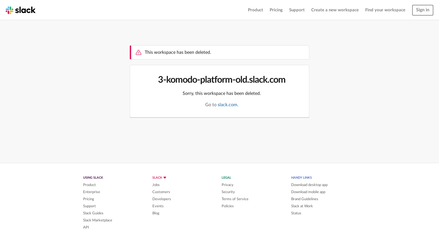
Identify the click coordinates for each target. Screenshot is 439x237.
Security (228, 192)
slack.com (227, 105)
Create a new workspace (335, 10)
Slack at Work (302, 206)
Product (255, 10)
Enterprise (91, 192)
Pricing (276, 10)
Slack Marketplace (97, 220)
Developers (161, 199)
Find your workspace (385, 10)
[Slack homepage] (21, 10)
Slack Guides (93, 213)
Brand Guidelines (304, 199)
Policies (228, 206)
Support (297, 10)
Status (296, 213)
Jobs (156, 185)
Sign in (422, 10)
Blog (155, 213)
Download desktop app (309, 185)
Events (158, 206)
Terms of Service (235, 199)
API (86, 227)
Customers (161, 192)
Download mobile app (308, 192)
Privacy (227, 185)
